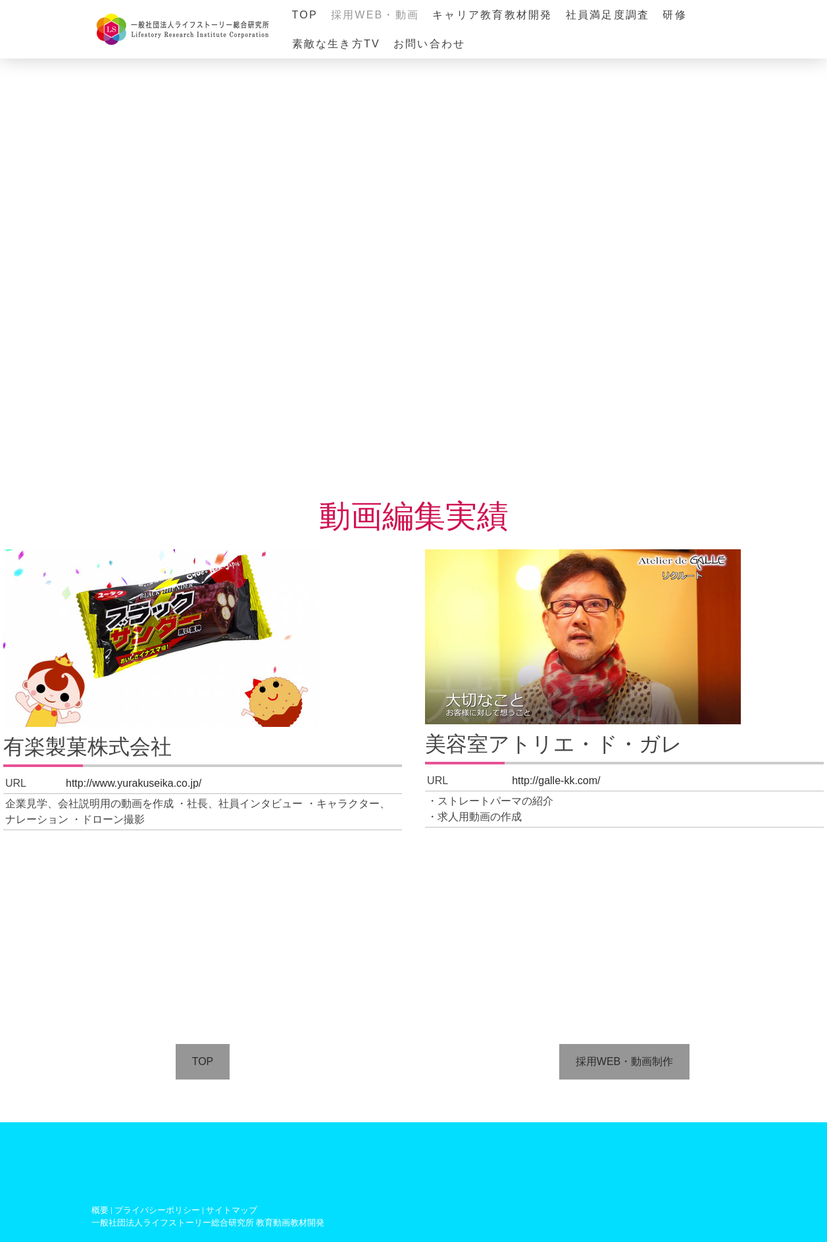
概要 (100, 1210)
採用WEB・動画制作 (624, 1061)
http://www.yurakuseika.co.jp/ (133, 783)
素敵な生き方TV (336, 43)
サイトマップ (231, 1210)
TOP (305, 14)
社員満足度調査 (608, 14)
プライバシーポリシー (157, 1210)
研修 (674, 14)
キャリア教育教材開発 (492, 14)
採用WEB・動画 (375, 14)
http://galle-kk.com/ (556, 780)
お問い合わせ (429, 43)
